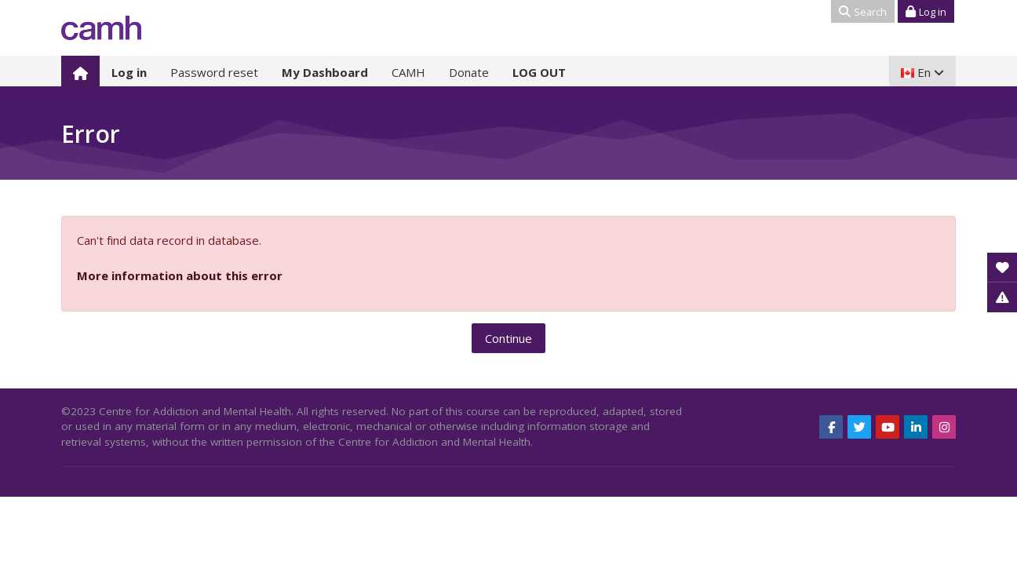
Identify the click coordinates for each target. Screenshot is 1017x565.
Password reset (214, 72)
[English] (922, 72)
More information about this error (179, 275)
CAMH (408, 72)
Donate (469, 72)
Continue (508, 338)
